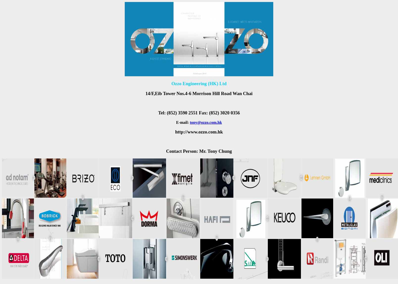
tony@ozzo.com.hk (206, 122)
